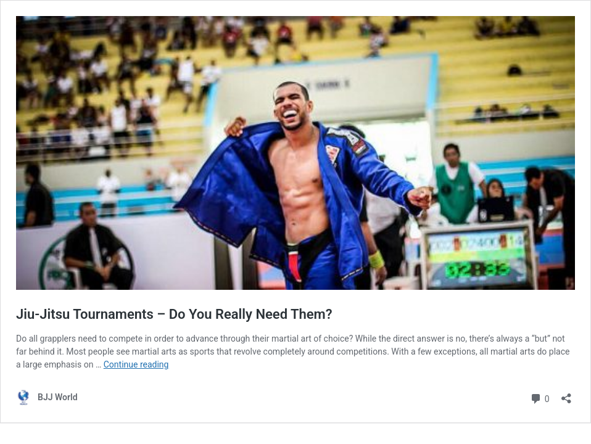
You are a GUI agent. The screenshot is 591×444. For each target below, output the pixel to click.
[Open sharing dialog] (566, 394)
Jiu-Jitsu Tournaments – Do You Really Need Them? (174, 314)
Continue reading (136, 364)
